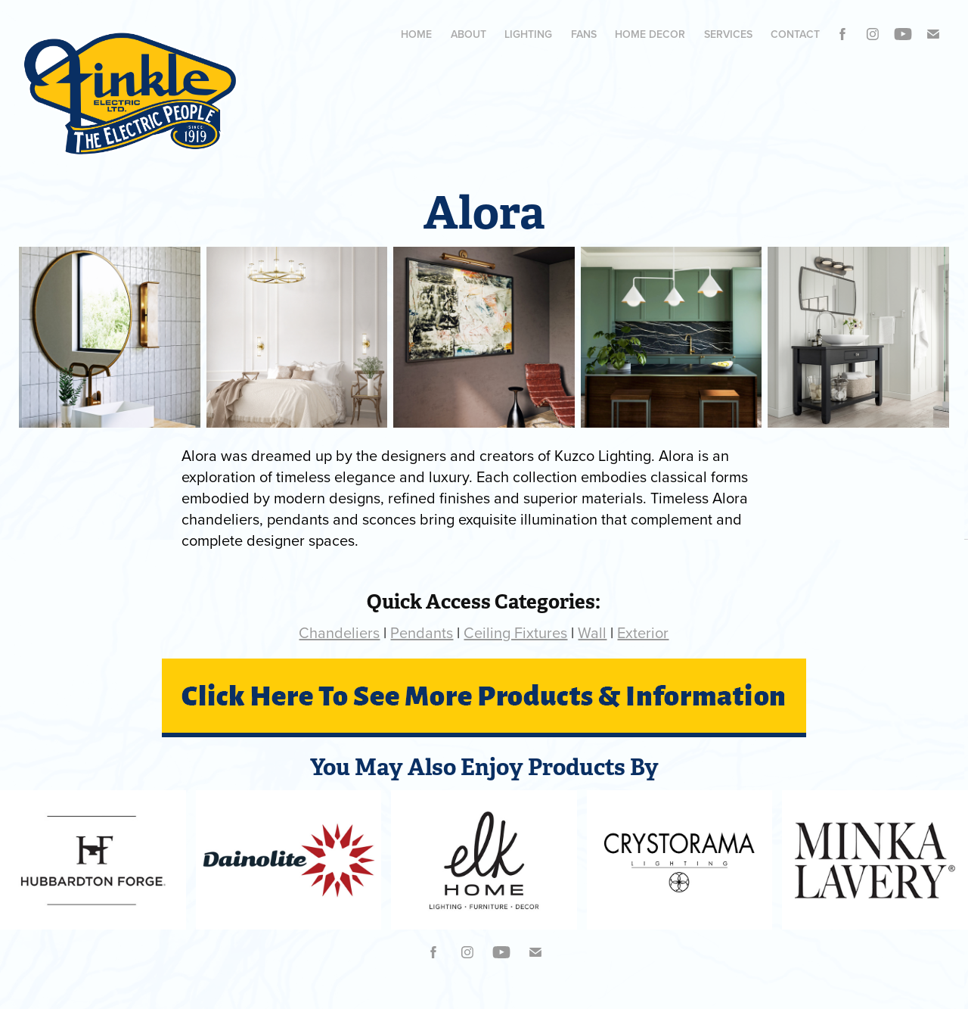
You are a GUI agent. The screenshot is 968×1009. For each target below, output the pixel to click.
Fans (584, 34)
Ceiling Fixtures (515, 632)
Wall (592, 632)
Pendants (421, 632)
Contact (795, 34)
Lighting (528, 34)
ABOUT (468, 34)
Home (416, 34)
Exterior (643, 632)
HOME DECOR (650, 34)
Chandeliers (339, 632)
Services (728, 34)
